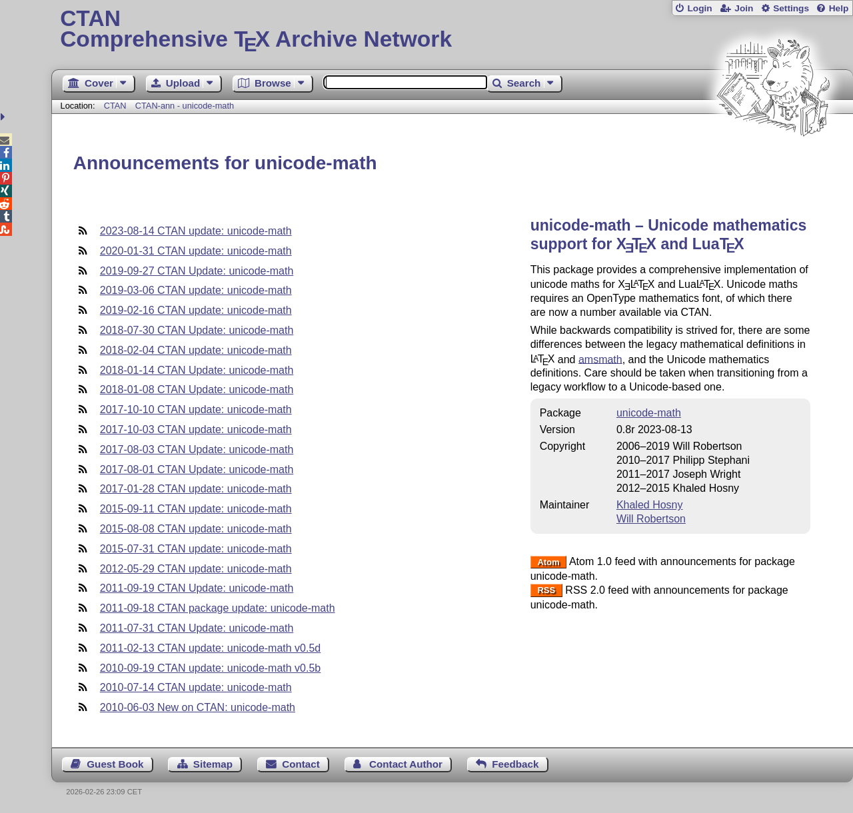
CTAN (115, 106)
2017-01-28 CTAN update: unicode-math (196, 488)
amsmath (600, 359)
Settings (791, 8)
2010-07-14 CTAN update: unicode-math (196, 687)
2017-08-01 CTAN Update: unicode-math (197, 469)
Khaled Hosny (649, 504)
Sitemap (213, 764)
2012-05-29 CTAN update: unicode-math (196, 568)
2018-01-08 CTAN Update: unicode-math (197, 389)
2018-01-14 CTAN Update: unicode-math (197, 370)
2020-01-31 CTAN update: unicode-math (196, 251)
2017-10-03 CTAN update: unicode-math (196, 429)
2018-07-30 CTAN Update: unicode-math (197, 330)
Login (699, 8)
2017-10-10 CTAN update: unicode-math (196, 409)
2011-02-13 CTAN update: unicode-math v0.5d (210, 648)
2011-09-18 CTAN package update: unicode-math (217, 608)
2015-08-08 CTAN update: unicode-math (196, 528)
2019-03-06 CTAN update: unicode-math (196, 290)
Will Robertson (651, 518)
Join (743, 8)
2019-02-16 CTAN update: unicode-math (196, 310)
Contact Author (405, 764)
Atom (548, 562)
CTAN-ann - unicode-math (184, 106)
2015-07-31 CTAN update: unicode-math (196, 548)
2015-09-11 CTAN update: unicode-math (196, 508)
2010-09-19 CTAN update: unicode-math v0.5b (210, 668)
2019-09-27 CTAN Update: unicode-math (197, 271)
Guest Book (115, 764)
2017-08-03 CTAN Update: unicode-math (197, 449)
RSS (546, 591)
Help (839, 8)
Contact (301, 764)
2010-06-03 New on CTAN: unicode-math (197, 707)
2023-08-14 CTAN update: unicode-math (196, 231)
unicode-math (648, 412)
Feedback (515, 764)
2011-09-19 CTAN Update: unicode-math (197, 588)
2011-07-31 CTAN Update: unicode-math (197, 628)
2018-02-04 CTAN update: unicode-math (196, 350)
